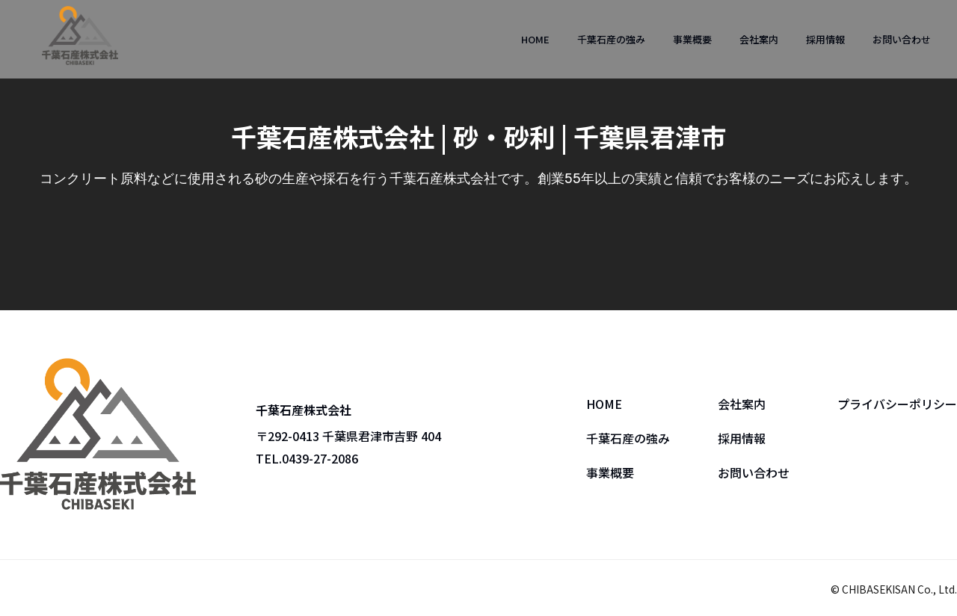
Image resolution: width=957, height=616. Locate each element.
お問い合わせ (902, 39)
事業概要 (692, 39)
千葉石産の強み (611, 39)
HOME (535, 39)
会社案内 (758, 39)
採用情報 (825, 39)
